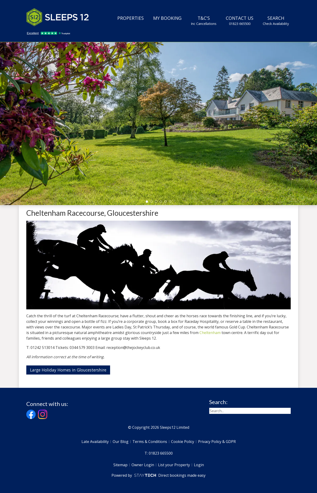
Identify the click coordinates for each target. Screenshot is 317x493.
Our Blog (120, 441)
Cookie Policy (182, 441)
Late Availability (95, 441)
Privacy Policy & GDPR (217, 441)
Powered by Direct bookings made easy (158, 475)
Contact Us (239, 20)
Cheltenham (210, 332)
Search (276, 20)
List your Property (174, 464)
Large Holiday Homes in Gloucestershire (68, 370)
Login (199, 464)
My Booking (167, 18)
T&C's (203, 20)
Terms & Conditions (149, 441)
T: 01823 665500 (159, 453)
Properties (130, 18)
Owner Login (143, 464)
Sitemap (120, 464)
